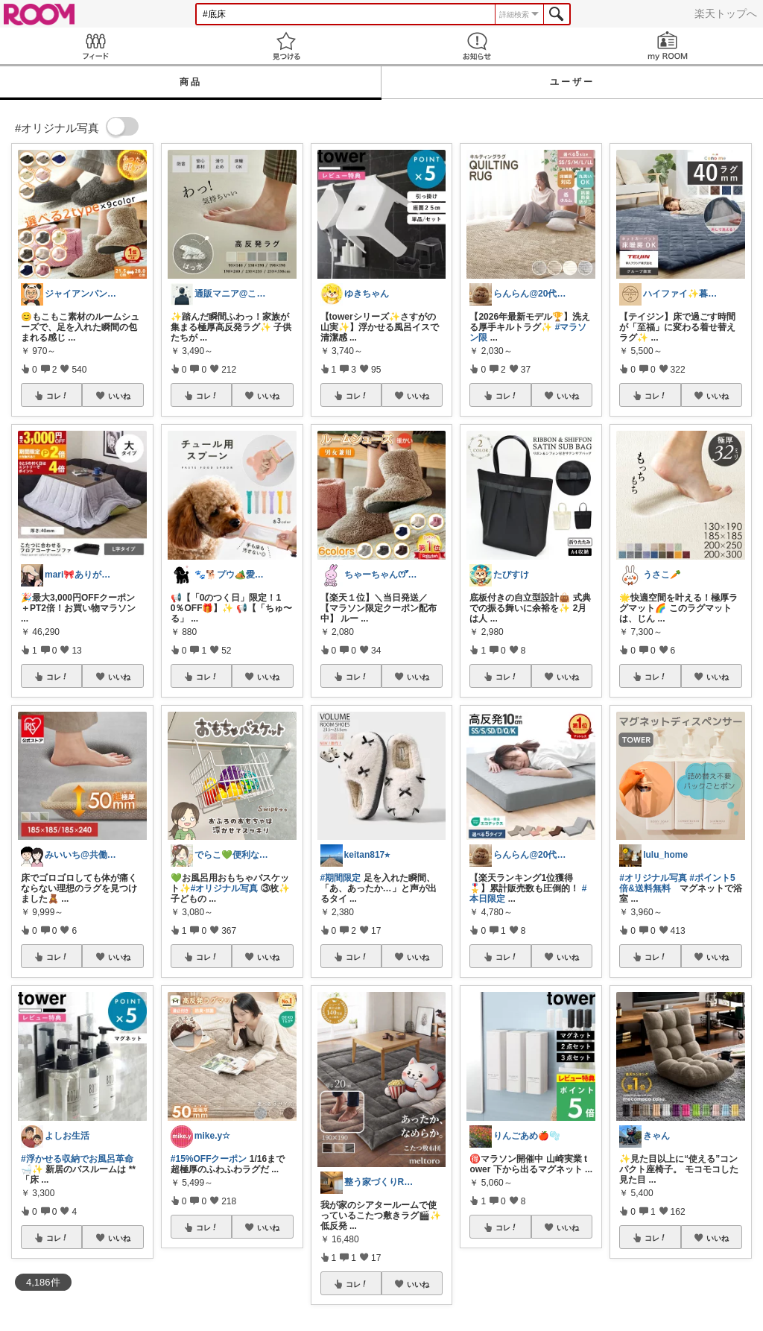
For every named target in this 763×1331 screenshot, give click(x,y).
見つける (286, 46)
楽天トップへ (725, 13)
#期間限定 (340, 878)
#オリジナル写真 (225, 888)
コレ (57, 395)
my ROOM (667, 46)
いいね (119, 395)
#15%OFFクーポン (209, 1159)
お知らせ (477, 46)
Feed (95, 46)
